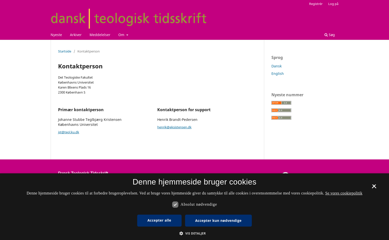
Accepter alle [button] (159, 220)
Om (121, 34)
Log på (333, 3)
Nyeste (56, 34)
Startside (64, 51)
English (277, 73)
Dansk (276, 66)
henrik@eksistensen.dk (174, 127)
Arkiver (76, 34)
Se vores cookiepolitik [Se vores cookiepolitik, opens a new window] (343, 193)
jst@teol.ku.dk (68, 132)
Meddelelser (100, 34)
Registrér (316, 3)
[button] (194, 233)
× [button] (374, 188)
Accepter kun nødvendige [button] (218, 220)
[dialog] (194, 206)
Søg (329, 34)
